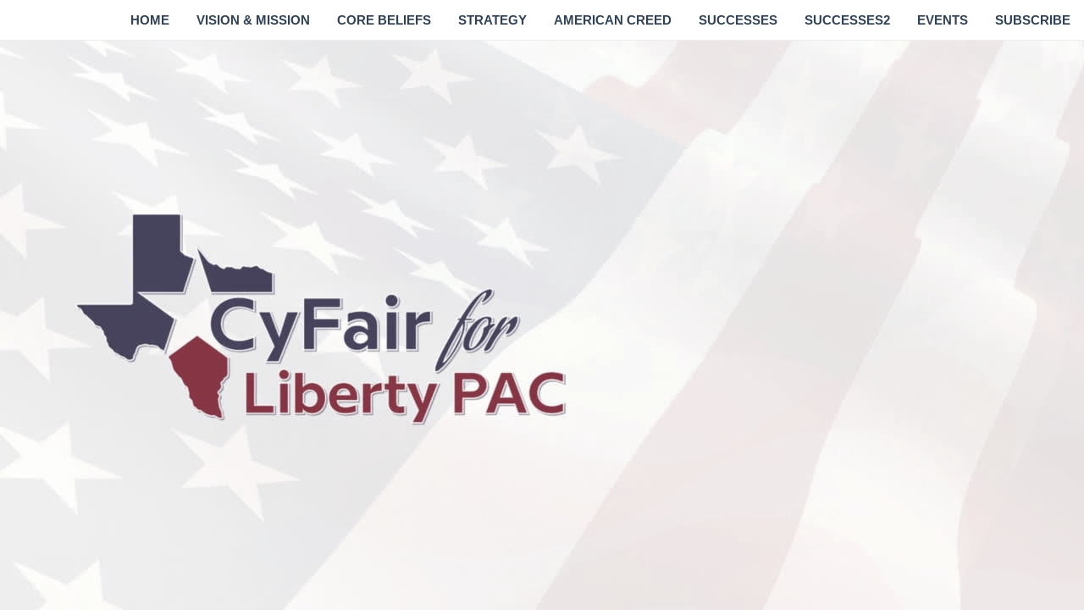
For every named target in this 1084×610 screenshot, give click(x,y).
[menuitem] (149, 20)
